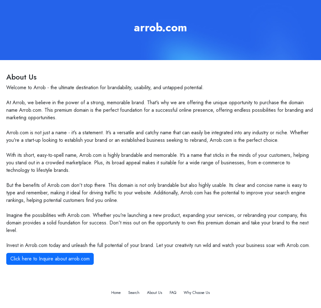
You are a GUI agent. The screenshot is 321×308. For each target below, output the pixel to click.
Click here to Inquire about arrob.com (50, 258)
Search (133, 292)
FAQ (173, 292)
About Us (154, 292)
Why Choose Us (197, 292)
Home (116, 292)
